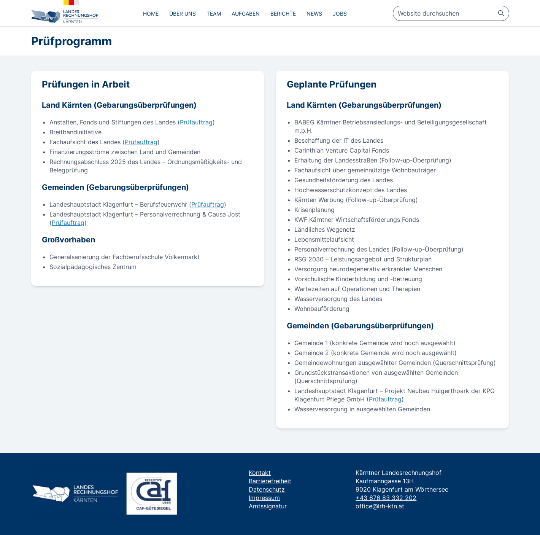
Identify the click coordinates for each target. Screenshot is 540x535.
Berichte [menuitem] (283, 13)
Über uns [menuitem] (182, 13)
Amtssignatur (268, 506)
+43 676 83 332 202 (386, 498)
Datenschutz (267, 489)
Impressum (264, 498)
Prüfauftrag (196, 122)
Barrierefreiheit (270, 481)
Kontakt (260, 472)
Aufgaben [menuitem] (246, 13)
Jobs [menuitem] (340, 13)
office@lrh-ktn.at (380, 506)
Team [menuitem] (213, 13)
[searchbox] (451, 13)
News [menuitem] (314, 13)
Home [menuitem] (151, 13)
